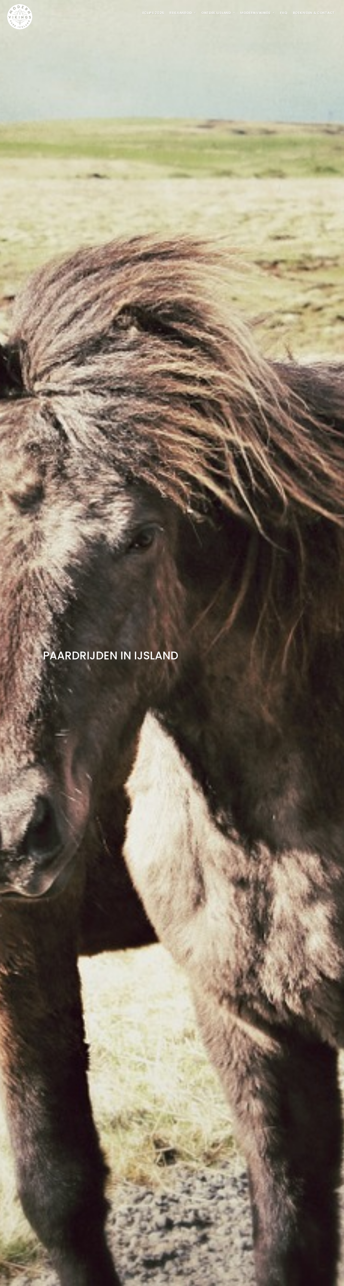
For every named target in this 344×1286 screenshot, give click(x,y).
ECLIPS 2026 (153, 13)
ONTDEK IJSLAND (218, 13)
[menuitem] (153, 12)
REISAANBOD (182, 13)
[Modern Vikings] (19, 12)
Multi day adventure (245, 1213)
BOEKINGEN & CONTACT (314, 13)
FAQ (283, 13)
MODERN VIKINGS (257, 13)
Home (220, 1213)
